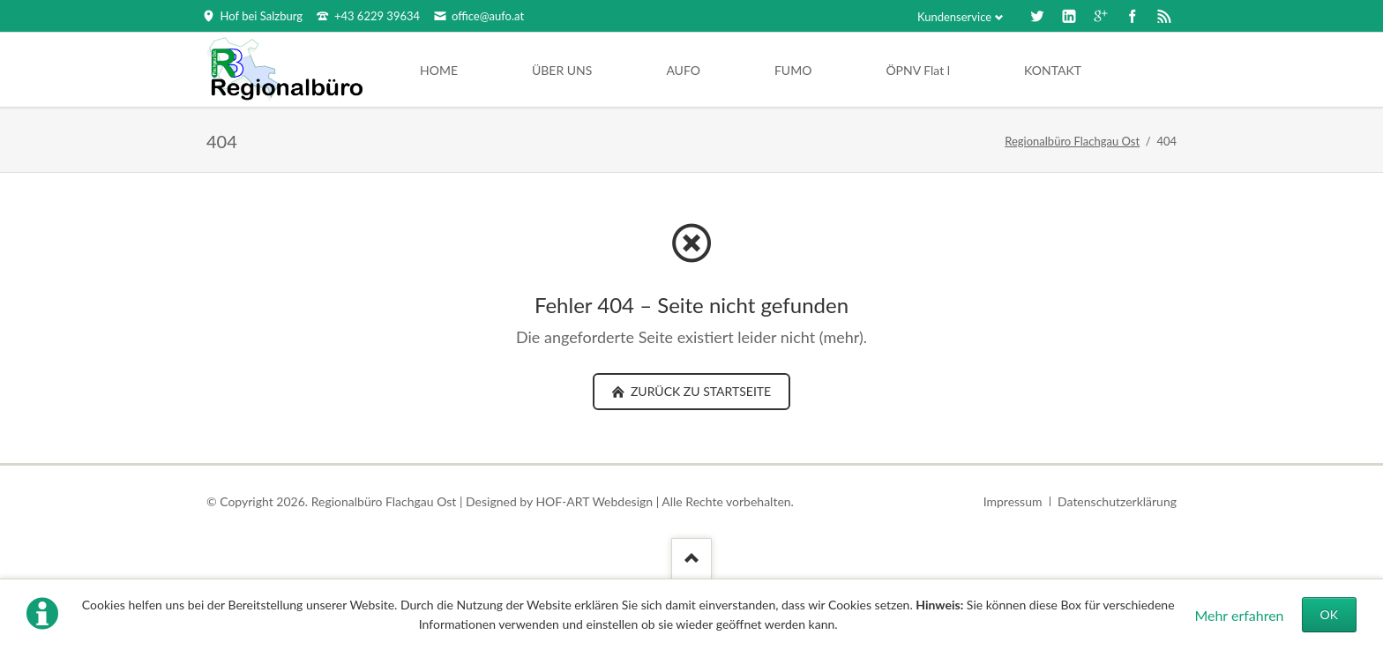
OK (1329, 614)
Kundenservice (954, 17)
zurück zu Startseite (699, 391)
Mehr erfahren (1238, 615)
